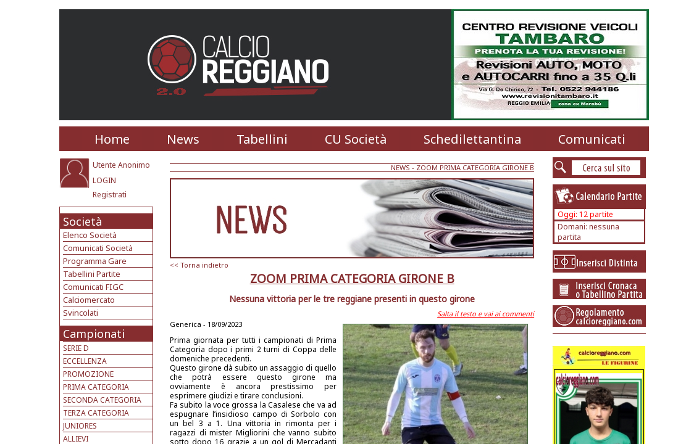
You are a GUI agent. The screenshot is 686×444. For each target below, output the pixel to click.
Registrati (110, 194)
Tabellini (262, 139)
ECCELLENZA (85, 361)
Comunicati (591, 139)
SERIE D (76, 348)
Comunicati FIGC (93, 286)
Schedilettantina (472, 139)
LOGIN (104, 180)
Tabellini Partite (91, 273)
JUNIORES (80, 426)
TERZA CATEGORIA (96, 413)
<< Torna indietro (199, 264)
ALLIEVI (75, 439)
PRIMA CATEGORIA (96, 387)
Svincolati (80, 312)
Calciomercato (89, 299)
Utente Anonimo (121, 165)
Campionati (94, 333)
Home (112, 139)
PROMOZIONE (88, 374)
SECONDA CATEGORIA (102, 400)
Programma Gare (95, 260)
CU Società (356, 139)
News (183, 139)
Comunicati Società (98, 247)
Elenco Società (90, 234)
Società (82, 221)
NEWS (400, 167)
